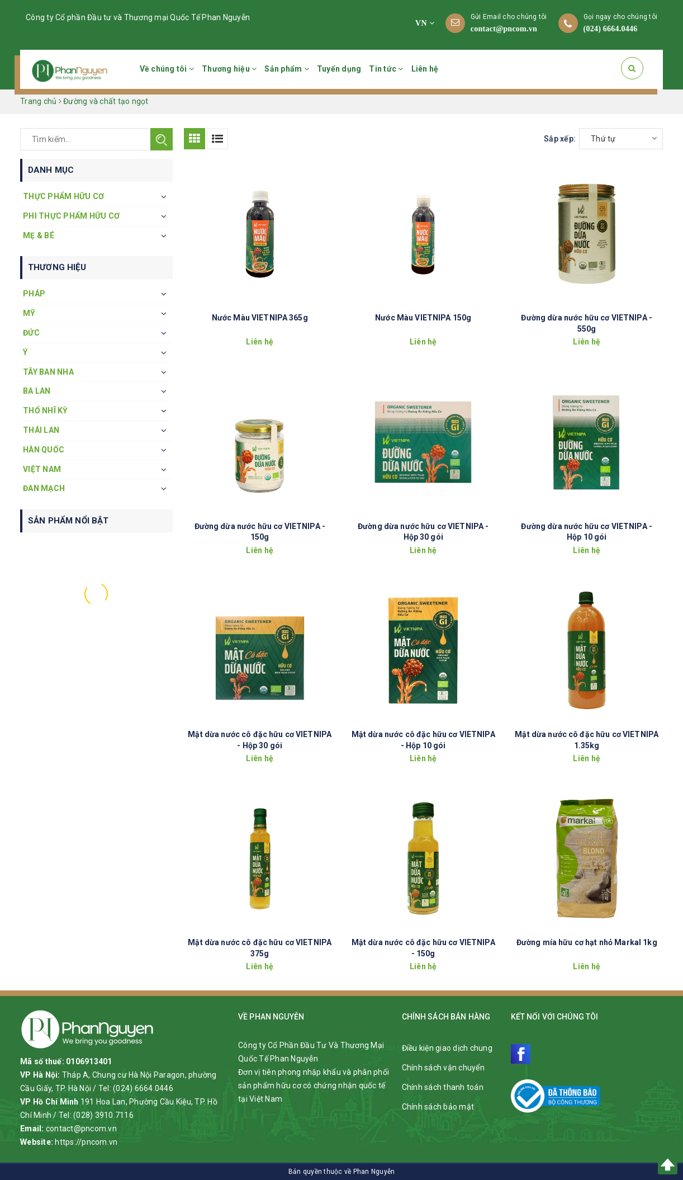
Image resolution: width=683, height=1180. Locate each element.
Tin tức (386, 68)
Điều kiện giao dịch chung (447, 1048)
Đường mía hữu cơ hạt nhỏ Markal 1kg (586, 942)
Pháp (34, 293)
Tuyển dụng (339, 68)
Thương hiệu (229, 68)
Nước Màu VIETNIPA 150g (423, 317)
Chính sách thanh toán (442, 1087)
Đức (31, 332)
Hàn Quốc (43, 449)
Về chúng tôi (167, 68)
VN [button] (424, 23)
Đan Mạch (44, 488)
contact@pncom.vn (504, 29)
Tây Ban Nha (48, 371)
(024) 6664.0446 (611, 29)
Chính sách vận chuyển (443, 1067)
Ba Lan (37, 390)
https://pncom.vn (86, 1141)
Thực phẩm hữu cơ (63, 196)
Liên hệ (425, 68)
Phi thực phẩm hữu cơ (71, 215)
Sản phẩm (286, 68)
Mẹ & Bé (38, 235)
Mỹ (29, 313)
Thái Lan (41, 430)
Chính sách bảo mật (438, 1106)
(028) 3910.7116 (103, 1115)
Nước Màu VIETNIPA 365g (260, 317)
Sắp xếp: (560, 138)
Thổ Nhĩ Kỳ (45, 410)
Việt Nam (42, 469)
